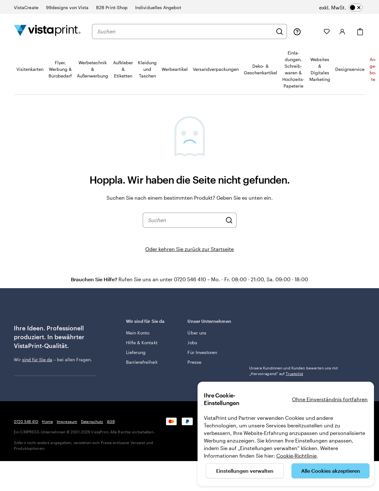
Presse (194, 362)
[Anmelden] (342, 31)
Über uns (196, 332)
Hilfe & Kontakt (142, 342)
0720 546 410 (26, 421)
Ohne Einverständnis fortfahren (330, 399)
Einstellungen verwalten (244, 471)
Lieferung (136, 352)
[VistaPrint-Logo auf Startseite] (47, 31)
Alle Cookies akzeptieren (330, 471)
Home (47, 421)
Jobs (192, 342)
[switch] (341, 7)
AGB (110, 421)
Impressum (67, 421)
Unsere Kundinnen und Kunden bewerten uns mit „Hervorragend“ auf (293, 371)
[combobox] (185, 31)
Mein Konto (138, 332)
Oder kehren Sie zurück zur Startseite (189, 249)
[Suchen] (279, 31)
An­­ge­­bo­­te (373, 69)
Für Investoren (202, 352)
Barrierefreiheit (142, 362)
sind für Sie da (37, 359)
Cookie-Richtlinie (296, 456)
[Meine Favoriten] (327, 31)
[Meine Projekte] (312, 31)
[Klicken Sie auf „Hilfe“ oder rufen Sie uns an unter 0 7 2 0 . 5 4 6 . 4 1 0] (297, 31)
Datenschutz (92, 421)
